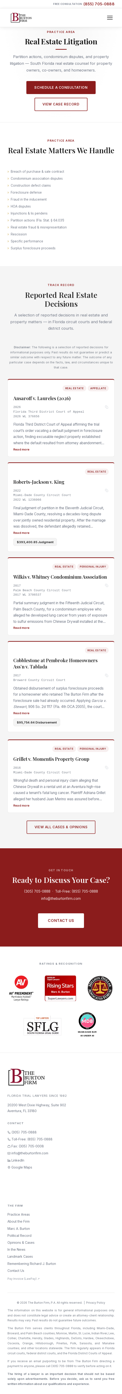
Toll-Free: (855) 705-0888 (76, 891)
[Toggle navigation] (110, 17)
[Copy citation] (107, 407)
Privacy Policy (95, 1302)
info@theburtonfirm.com (61, 898)
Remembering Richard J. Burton (31, 1264)
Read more (21, 449)
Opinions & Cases (21, 1242)
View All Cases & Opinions (61, 829)
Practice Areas (18, 1214)
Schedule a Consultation (60, 87)
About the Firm (18, 1221)
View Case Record (60, 104)
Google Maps (19, 1167)
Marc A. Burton (18, 1229)
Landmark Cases (20, 1256)
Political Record (19, 1235)
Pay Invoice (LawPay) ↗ (23, 1278)
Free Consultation (84, 4)
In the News (16, 1249)
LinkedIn (15, 1160)
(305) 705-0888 (37, 891)
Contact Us (61, 920)
